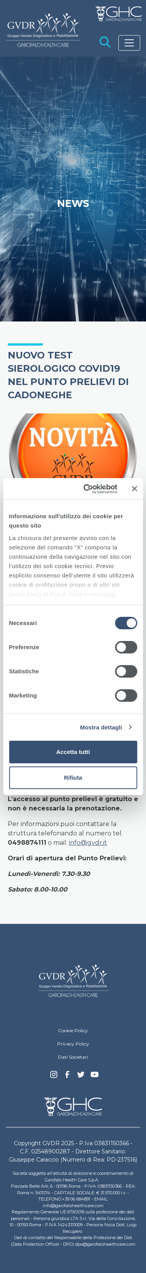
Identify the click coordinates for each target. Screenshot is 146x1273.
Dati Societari (73, 1057)
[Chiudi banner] (134, 488)
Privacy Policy (73, 1044)
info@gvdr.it (88, 842)
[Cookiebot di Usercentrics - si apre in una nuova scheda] (87, 489)
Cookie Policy (73, 1030)
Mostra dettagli (101, 727)
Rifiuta (73, 777)
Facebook (67, 1076)
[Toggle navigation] (129, 43)
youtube (94, 1075)
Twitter (81, 1077)
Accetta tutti (73, 752)
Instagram (54, 1076)
